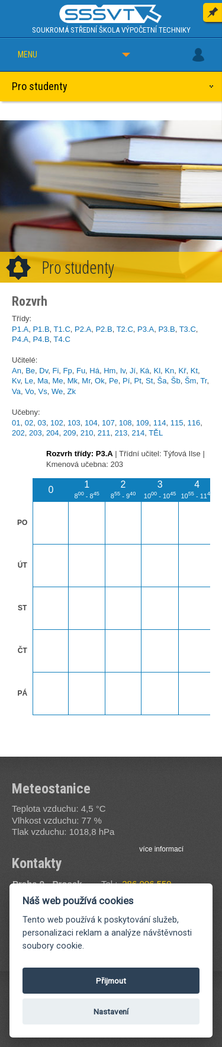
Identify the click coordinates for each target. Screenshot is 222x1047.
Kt (194, 370)
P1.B (41, 329)
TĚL (156, 432)
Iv (123, 370)
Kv (16, 380)
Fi (55, 370)
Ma (42, 380)
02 (29, 422)
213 (121, 432)
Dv (43, 370)
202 (18, 432)
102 (56, 422)
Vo (29, 391)
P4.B (41, 339)
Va (16, 391)
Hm (109, 370)
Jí (133, 370)
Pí (126, 380)
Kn (169, 370)
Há (94, 370)
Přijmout (111, 980)
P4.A (20, 339)
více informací (161, 849)
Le (28, 380)
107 (108, 422)
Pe (113, 380)
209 (69, 432)
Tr (203, 380)
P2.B (103, 329)
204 (52, 432)
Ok (100, 380)
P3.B (166, 329)
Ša (162, 380)
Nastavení (111, 1011)
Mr (86, 380)
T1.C (62, 329)
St (149, 380)
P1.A (20, 329)
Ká (144, 370)
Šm (191, 380)
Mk (72, 380)
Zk (71, 391)
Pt (137, 380)
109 (142, 422)
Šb (176, 380)
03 (41, 422)
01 (16, 422)
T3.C (187, 329)
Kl (157, 370)
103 (74, 422)
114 (159, 422)
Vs (42, 391)
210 (87, 432)
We (57, 391)
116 (194, 422)
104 (91, 422)
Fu (80, 370)
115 (177, 422)
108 (125, 422)
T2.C (125, 329)
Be (30, 370)
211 (104, 432)
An (16, 370)
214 (138, 432)
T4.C (62, 339)
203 (35, 432)
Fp (67, 370)
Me (57, 380)
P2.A (83, 329)
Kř (182, 370)
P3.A (145, 329)
